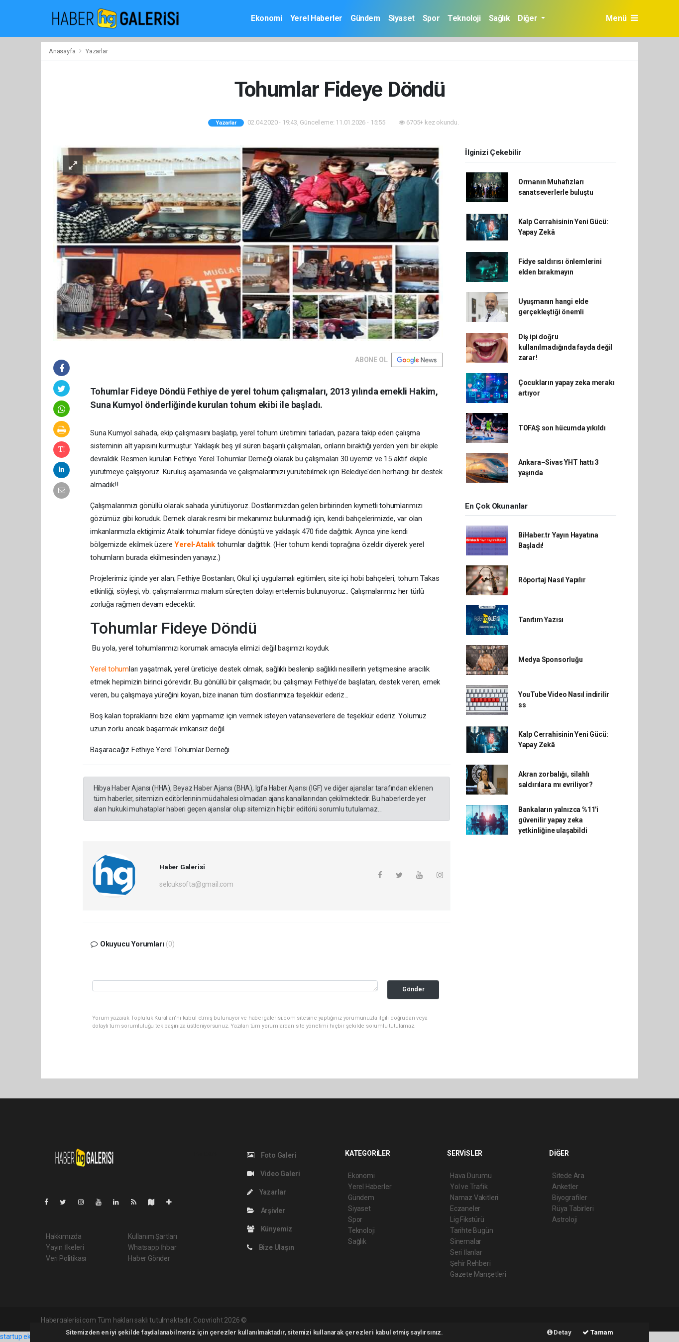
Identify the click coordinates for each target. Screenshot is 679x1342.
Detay (559, 1332)
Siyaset (401, 18)
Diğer (528, 18)
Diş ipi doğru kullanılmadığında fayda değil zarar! (565, 347)
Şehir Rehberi (470, 1263)
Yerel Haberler (316, 18)
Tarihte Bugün (471, 1230)
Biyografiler (569, 1198)
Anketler (565, 1187)
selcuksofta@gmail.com (196, 884)
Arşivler (266, 1210)
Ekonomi (266, 18)
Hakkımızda (64, 1236)
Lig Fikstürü (467, 1219)
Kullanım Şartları (152, 1236)
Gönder (413, 989)
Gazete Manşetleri (478, 1274)
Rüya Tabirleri (572, 1208)
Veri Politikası (66, 1258)
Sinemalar (465, 1241)
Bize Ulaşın (270, 1247)
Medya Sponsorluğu (550, 660)
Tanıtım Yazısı (541, 620)
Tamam (597, 1332)
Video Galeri (273, 1174)
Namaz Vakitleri (474, 1198)
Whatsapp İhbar (152, 1247)
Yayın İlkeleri (65, 1247)
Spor (431, 18)
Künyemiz (269, 1229)
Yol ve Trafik (469, 1187)
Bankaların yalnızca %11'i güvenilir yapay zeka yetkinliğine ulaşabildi (558, 819)
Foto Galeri (272, 1155)
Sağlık (499, 18)
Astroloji (564, 1219)
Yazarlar (97, 51)
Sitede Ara (568, 1176)
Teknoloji (464, 18)
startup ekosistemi (28, 1337)
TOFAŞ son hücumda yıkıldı (562, 428)
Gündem (365, 18)
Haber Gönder (149, 1258)
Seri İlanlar (466, 1252)
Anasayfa (63, 51)
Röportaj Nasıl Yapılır (552, 580)
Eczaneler (465, 1208)
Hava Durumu (471, 1176)
